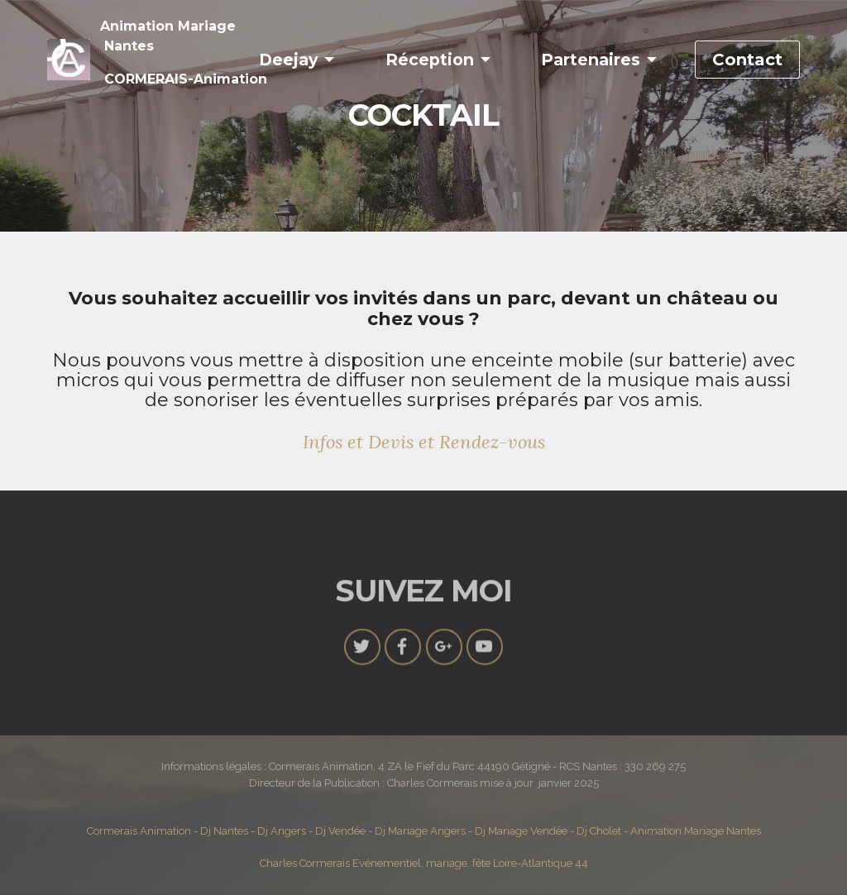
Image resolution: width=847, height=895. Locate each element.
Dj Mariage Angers (421, 831)
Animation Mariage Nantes (695, 831)
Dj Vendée (340, 831)
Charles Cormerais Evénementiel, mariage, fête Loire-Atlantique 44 (424, 863)
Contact (747, 59)
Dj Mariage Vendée (522, 831)
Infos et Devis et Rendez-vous (424, 441)
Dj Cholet (599, 831)
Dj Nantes (224, 831)
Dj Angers (281, 831)
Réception (429, 59)
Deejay (288, 59)
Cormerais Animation (139, 831)
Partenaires (590, 59)
